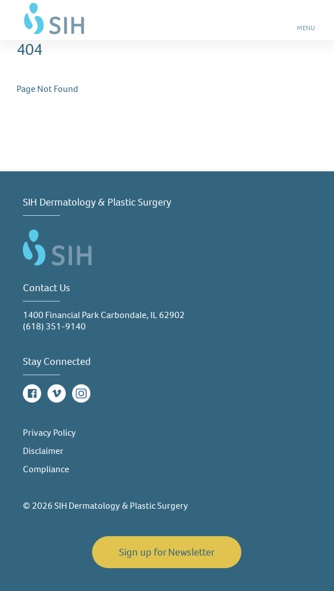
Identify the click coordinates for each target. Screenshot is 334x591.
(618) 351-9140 (54, 326)
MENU (306, 32)
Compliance (46, 469)
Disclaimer (43, 451)
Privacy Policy (49, 433)
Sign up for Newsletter (166, 552)
